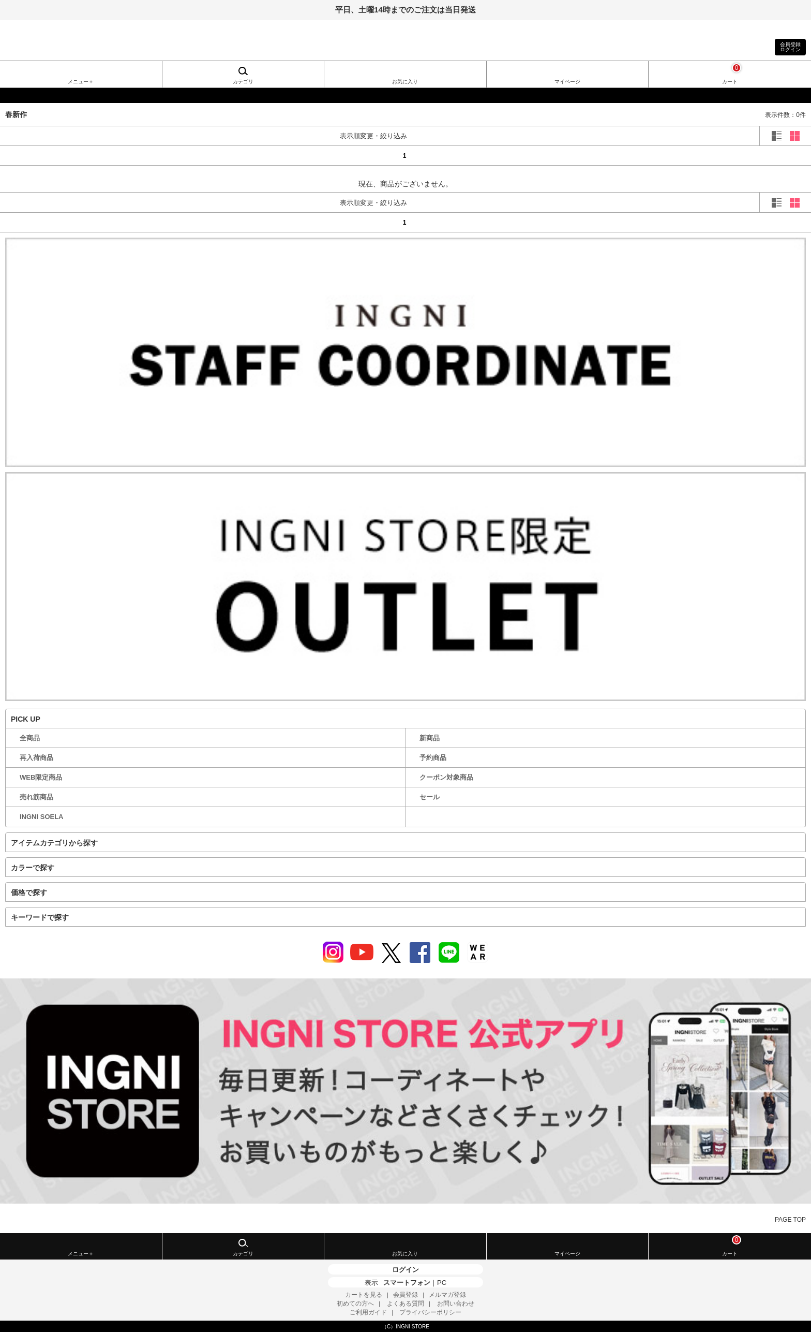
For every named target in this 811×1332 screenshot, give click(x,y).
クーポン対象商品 (446, 777)
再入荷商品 (36, 758)
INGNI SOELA (42, 817)
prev (53, 155)
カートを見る (363, 1295)
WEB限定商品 (41, 777)
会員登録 (405, 1295)
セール (429, 797)
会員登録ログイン (790, 46)
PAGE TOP (790, 1219)
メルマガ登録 (447, 1295)
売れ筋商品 (36, 797)
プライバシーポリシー (430, 1312)
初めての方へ (355, 1303)
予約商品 (432, 758)
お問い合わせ (455, 1303)
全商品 (30, 738)
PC (441, 1282)
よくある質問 (405, 1303)
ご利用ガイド (368, 1312)
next (758, 155)
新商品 (429, 738)
